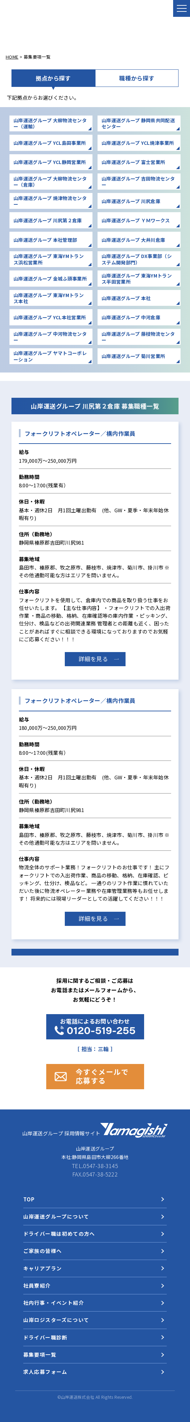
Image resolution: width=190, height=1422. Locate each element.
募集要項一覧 (39, 1354)
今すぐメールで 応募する (102, 1076)
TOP (29, 1199)
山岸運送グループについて (56, 1216)
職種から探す (136, 78)
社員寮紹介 (37, 1285)
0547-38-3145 (100, 1166)
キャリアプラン (42, 1268)
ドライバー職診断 (45, 1337)
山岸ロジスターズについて (56, 1319)
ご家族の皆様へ (42, 1250)
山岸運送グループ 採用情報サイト (95, 1130)
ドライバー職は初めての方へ (59, 1233)
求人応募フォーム (45, 1371)
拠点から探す (53, 78)
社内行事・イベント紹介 (53, 1302)
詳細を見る (93, 658)
